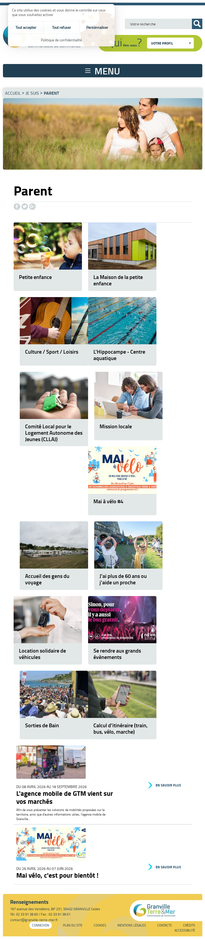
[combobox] (170, 43)
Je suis (32, 93)
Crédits (189, 925)
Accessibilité (185, 930)
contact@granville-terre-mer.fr (34, 919)
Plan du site (72, 925)
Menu (107, 70)
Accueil (13, 93)
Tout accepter (25, 27)
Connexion (40, 925)
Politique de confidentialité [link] (61, 39)
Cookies (100, 925)
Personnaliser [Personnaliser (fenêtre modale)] (97, 27)
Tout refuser (61, 27)
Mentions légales (131, 925)
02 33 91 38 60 (27, 914)
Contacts (164, 925)
